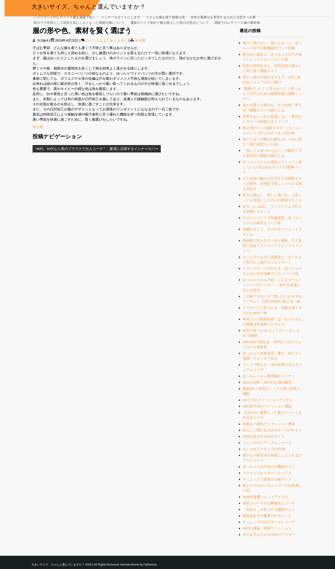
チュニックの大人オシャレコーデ (269, 522)
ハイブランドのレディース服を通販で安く (65, 16)
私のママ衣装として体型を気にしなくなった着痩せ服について (79, 22)
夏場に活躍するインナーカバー (134, 149)
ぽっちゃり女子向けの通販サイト (269, 467)
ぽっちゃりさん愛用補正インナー (269, 376)
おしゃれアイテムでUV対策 (264, 449)
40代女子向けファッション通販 (267, 406)
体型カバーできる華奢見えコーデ (269, 503)
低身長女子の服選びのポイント (267, 516)
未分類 (140, 40)
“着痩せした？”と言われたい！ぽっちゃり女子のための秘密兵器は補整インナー (272, 93)
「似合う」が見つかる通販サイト (269, 509)
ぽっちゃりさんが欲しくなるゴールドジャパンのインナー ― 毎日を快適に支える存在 (272, 285)
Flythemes (150, 564)
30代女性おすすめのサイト (264, 436)
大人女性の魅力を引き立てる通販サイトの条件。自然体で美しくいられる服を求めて (272, 183)
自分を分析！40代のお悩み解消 (267, 382)
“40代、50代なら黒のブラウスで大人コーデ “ (70, 149)
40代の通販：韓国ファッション (267, 528)
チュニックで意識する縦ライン (267, 479)
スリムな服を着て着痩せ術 (165, 16)
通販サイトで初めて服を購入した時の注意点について (170, 22)
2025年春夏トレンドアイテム (265, 497)
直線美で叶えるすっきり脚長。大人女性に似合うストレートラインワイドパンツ (272, 245)
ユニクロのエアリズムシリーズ (267, 443)
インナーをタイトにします (120, 16)
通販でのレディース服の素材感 (237, 22)
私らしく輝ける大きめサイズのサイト (272, 430)
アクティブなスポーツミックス (267, 473)
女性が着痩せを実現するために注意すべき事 (223, 16)
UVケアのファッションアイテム (268, 400)
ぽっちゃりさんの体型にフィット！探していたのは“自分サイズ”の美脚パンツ (272, 167)
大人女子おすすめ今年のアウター (269, 534)
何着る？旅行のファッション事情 (269, 424)
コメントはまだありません (106, 40)
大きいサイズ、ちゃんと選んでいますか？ (88, 6)
